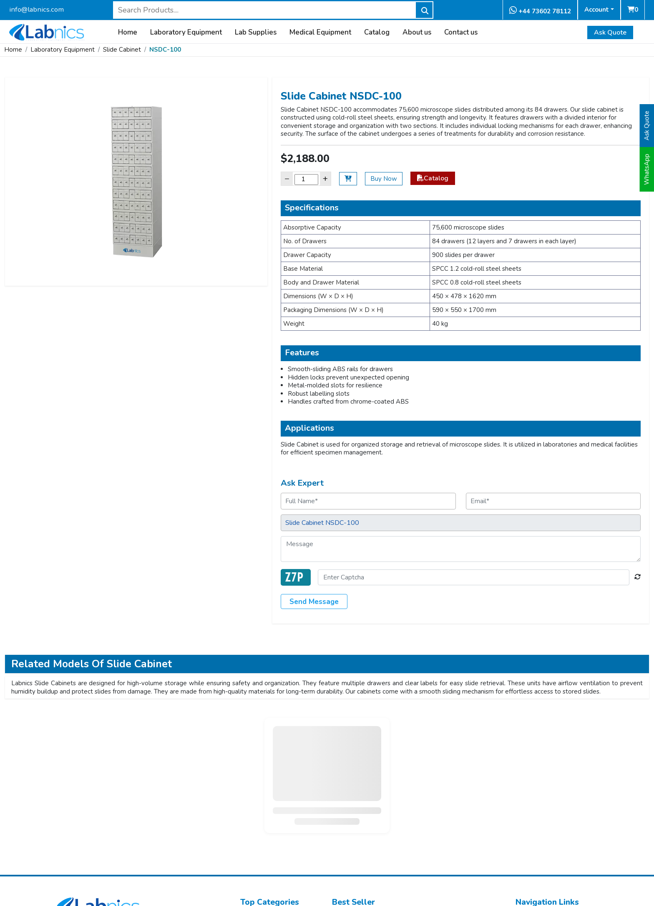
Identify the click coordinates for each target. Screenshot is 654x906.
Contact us (461, 32)
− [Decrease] (286, 178)
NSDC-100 (165, 49)
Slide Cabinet (122, 49)
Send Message (314, 601)
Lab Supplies (256, 32)
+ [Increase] (325, 178)
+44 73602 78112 (540, 10)
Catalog (377, 32)
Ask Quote (610, 32)
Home (127, 32)
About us (416, 32)
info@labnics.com (36, 9)
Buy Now (383, 179)
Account (596, 9)
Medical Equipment (320, 32)
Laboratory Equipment (186, 32)
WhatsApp (647, 169)
